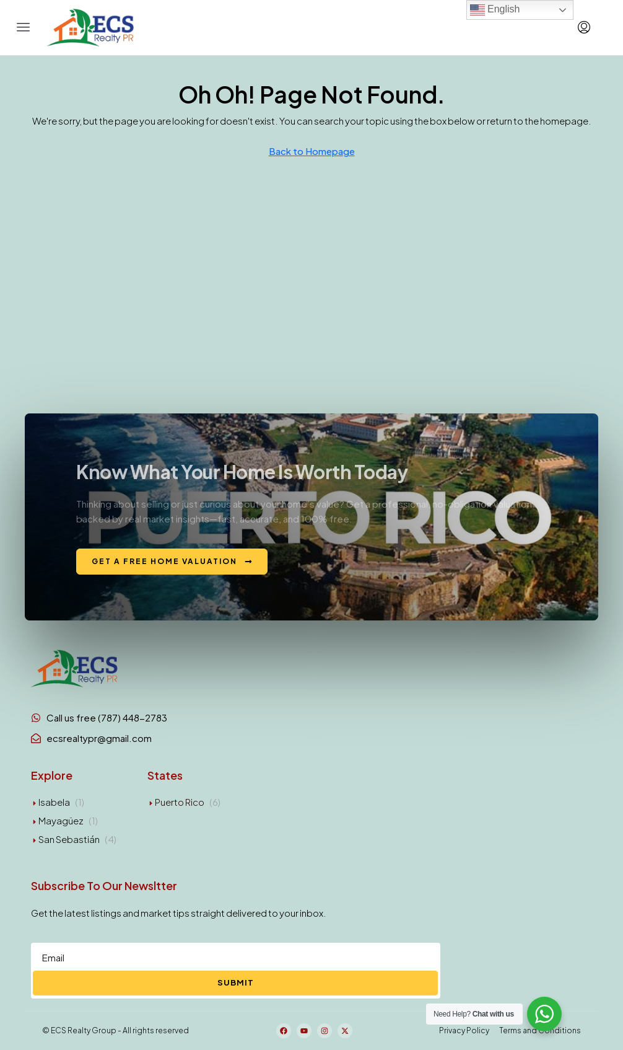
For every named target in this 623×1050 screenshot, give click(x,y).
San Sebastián (69, 839)
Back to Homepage (312, 151)
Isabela (54, 802)
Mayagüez (61, 820)
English (495, 9)
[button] (23, 27)
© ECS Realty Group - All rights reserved (115, 1030)
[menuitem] (584, 27)
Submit (235, 982)
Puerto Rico (179, 802)
